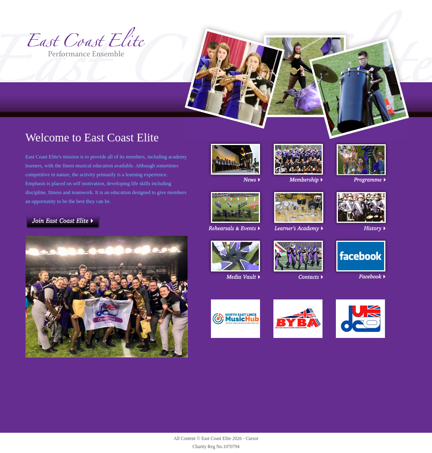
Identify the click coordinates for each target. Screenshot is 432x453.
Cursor (252, 438)
